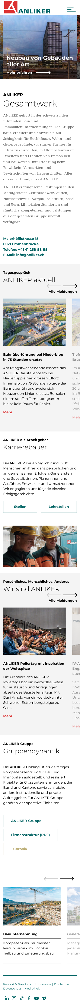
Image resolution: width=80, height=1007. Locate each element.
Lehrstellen (59, 507)
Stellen (20, 507)
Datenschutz (12, 988)
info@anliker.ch (30, 255)
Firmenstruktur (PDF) (30, 835)
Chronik (20, 849)
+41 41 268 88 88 (33, 250)
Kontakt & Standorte (17, 984)
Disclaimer (61, 984)
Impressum (43, 984)
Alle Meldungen (63, 292)
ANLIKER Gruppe (26, 821)
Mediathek (32, 988)
